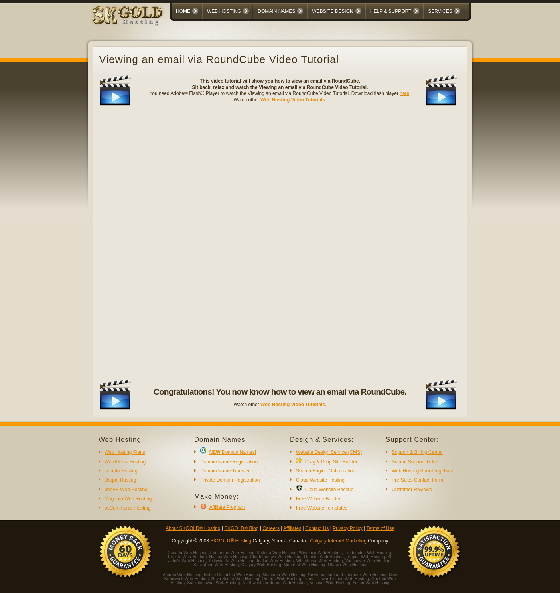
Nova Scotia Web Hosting (235, 579)
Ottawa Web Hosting (347, 565)
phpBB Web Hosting (126, 489)
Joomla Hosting (121, 471)
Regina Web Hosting (365, 557)
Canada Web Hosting (187, 553)
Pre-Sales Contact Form (417, 480)
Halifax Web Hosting (228, 557)
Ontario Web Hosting (281, 579)
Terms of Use (380, 528)
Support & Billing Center (417, 452)
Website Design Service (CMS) (329, 452)
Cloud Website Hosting (320, 480)
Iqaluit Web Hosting (275, 561)
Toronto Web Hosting (187, 557)
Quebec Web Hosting (324, 557)
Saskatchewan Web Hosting (213, 583)
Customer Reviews (412, 489)
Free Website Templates (321, 508)
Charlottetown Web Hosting (276, 557)
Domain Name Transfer (225, 471)
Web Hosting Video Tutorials (292, 100)
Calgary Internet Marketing (338, 541)
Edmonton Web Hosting (232, 553)
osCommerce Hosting (127, 508)
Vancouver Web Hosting (367, 561)
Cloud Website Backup (329, 489)
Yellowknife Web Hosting (231, 561)
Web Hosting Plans (125, 452)
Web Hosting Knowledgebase (423, 471)
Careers (271, 528)
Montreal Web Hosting (304, 565)
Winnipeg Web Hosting (320, 553)
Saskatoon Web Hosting (216, 565)
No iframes (280, 242)
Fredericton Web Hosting (367, 553)
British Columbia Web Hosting (232, 575)
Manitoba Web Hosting (284, 575)
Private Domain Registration (230, 480)
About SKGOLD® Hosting (193, 528)
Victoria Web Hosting (276, 553)
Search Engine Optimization (325, 471)
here (404, 93)
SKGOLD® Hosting (230, 541)
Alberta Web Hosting (182, 575)
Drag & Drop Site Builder (331, 462)
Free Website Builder (318, 499)
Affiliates (292, 528)
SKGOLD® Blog (241, 528)
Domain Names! (232, 452)
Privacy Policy (348, 528)
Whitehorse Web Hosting (319, 561)
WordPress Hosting (125, 462)
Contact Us (317, 528)
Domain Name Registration (229, 462)
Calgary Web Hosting (261, 565)
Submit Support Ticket (415, 462)
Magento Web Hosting (128, 499)
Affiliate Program (227, 507)
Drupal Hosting (120, 480)
